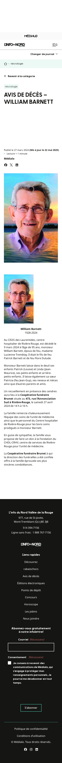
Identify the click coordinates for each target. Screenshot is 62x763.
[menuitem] (44, 54)
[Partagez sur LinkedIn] (17, 165)
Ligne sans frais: (31, 532)
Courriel (31, 639)
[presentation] (33, 695)
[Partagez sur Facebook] (6, 165)
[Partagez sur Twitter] (11, 165)
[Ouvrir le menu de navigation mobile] (55, 45)
